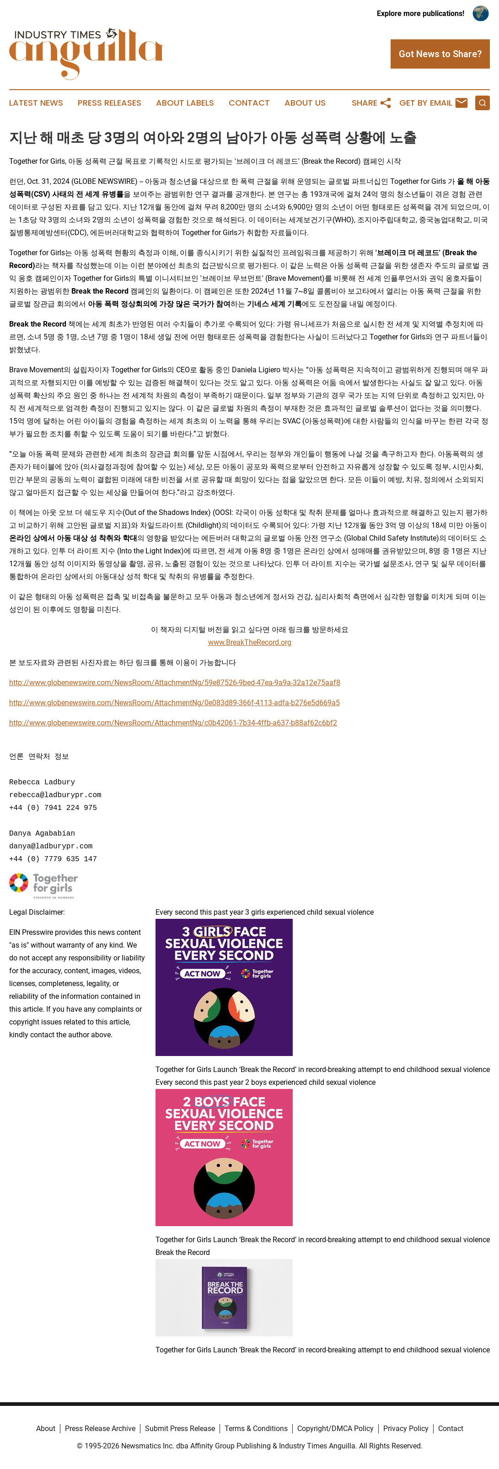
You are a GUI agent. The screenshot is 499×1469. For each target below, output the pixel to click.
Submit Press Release (180, 1428)
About (45, 1428)
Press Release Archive (100, 1428)
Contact (249, 103)
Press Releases (109, 103)
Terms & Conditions (256, 1428)
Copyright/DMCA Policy (335, 1428)
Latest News (36, 103)
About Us (305, 103)
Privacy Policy (406, 1428)
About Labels (185, 103)
